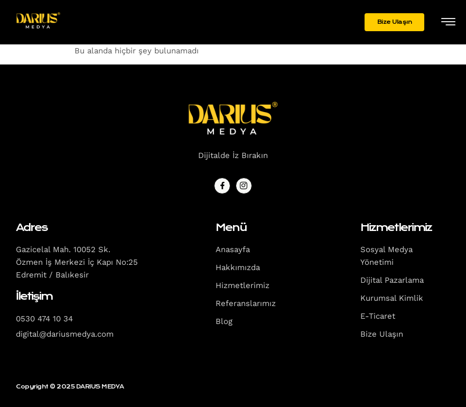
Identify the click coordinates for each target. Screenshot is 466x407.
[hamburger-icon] (448, 23)
